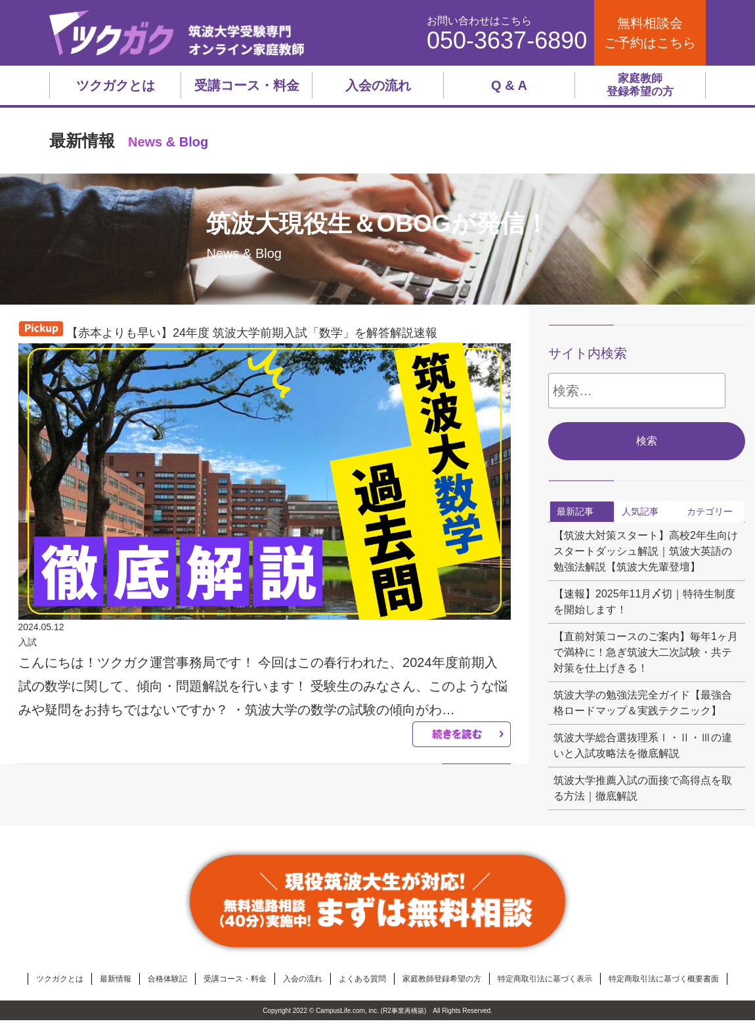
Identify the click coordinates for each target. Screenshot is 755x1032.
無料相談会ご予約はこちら (650, 33)
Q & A (509, 85)
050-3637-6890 (507, 41)
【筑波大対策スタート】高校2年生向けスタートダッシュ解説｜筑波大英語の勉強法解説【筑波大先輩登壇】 (645, 551)
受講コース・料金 (246, 85)
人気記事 (640, 511)
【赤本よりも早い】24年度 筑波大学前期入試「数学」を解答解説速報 (251, 332)
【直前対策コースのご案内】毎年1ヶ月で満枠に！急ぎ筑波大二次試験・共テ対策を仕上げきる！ (645, 652)
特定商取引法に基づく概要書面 (664, 978)
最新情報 (115, 978)
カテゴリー (710, 511)
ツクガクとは (115, 85)
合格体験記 (167, 978)
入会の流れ (378, 85)
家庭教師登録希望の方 (640, 85)
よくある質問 (362, 978)
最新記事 (575, 511)
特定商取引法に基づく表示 (545, 978)
